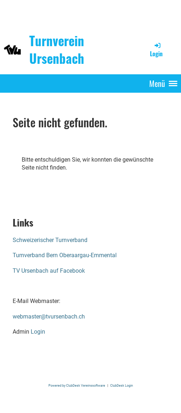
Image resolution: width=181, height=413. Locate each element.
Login (156, 49)
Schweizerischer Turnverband (50, 240)
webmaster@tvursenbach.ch (49, 316)
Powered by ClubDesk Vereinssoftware (76, 385)
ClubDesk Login (121, 385)
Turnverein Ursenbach (56, 49)
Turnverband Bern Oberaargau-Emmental (65, 255)
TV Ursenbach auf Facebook (49, 270)
